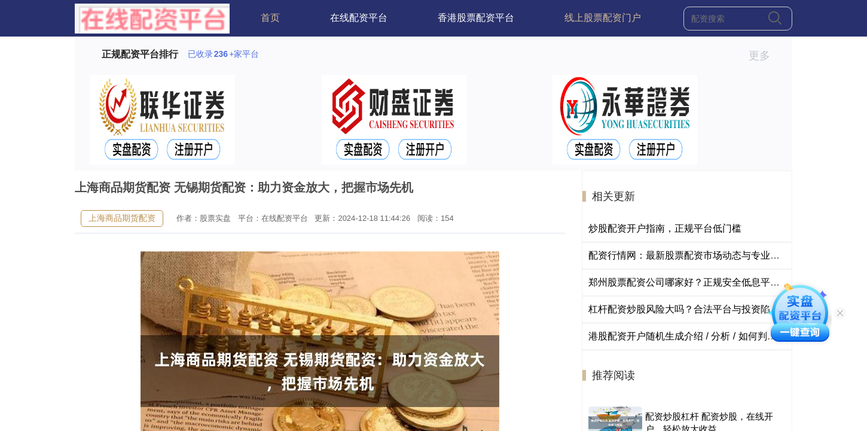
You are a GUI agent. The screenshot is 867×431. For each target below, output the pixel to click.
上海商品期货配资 (121, 218)
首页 (270, 18)
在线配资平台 (358, 18)
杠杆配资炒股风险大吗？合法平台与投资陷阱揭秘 (693, 309)
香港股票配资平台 (476, 18)
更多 (764, 56)
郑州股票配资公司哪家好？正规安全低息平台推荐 (693, 282)
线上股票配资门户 (602, 18)
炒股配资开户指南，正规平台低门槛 (664, 228)
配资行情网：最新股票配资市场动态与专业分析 (688, 255)
